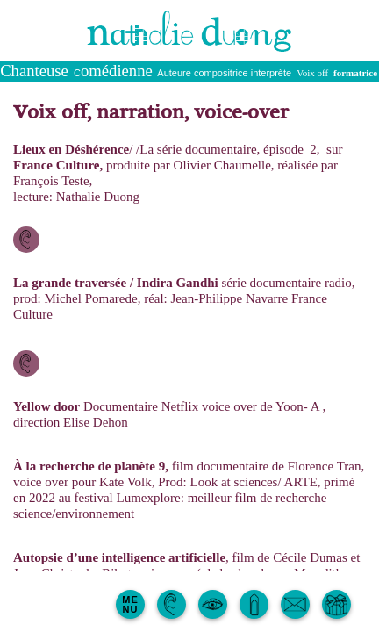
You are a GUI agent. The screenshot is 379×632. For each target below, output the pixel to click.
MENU (130, 604)
